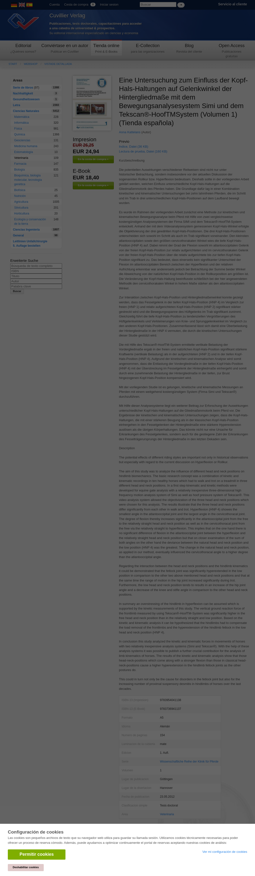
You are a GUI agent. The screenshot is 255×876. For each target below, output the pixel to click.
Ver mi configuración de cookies (224, 852)
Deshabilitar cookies (26, 867)
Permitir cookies (37, 854)
